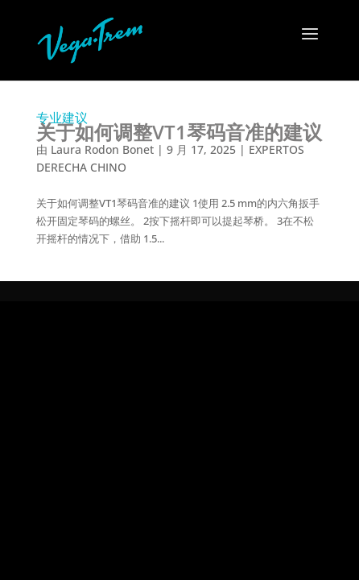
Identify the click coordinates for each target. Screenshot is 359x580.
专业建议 (179, 126)
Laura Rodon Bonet (102, 149)
